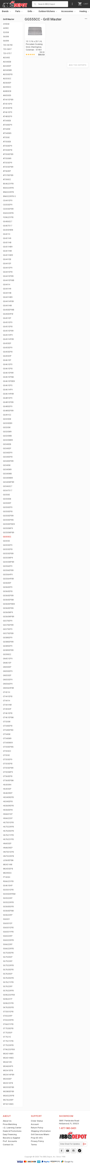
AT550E (6, 137)
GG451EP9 (7, 322)
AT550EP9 (7, 146)
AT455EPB (7, 108)
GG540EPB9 (8, 461)
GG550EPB (7, 511)
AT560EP (7, 171)
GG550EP (7, 503)
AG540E (6, 58)
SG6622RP (7, 944)
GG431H (6, 234)
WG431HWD (8, 1058)
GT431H (6, 692)
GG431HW (7, 251)
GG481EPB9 (8, 402)
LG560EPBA (8, 860)
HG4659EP (7, 793)
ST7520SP (7, 1033)
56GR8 (6, 36)
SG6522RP (7, 936)
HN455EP (7, 843)
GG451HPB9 (8, 339)
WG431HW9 (8, 1054)
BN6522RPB (8, 192)
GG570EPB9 (8, 625)
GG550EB (7, 499)
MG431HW (7, 864)
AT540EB (7, 121)
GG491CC (7, 415)
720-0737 (7, 53)
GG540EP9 (7, 453)
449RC (6, 28)
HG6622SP (8, 818)
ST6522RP (7, 1016)
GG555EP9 (7, 545)
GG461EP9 (7, 364)
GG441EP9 (7, 268)
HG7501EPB (8, 822)
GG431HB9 (7, 247)
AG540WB (7, 70)
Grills (32, 11)
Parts (19, 11)
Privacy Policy (37, 1141)
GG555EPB (7, 549)
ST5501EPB (8, 1012)
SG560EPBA (8, 911)
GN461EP (7, 663)
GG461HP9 (8, 390)
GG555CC (7, 537)
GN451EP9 (7, 659)
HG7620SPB (8, 831)
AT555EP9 (7, 163)
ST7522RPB (8, 1045)
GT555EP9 (7, 759)
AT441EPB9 (8, 100)
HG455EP (7, 789)
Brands (7, 11)
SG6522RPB (8, 940)
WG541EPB (8, 1070)
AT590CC (7, 179)
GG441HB (7, 293)
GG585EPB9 (8, 650)
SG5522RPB (8, 902)
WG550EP (7, 1079)
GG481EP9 (7, 398)
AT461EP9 (7, 112)
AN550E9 (7, 95)
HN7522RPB (8, 856)
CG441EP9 (7, 200)
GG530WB (7, 436)
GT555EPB (7, 764)
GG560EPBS (8, 608)
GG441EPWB (8, 280)
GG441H (6, 284)
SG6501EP (7, 923)
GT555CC (7, 751)
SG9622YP (7, 999)
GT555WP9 (8, 772)
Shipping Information (41, 1131)
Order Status (37, 1121)
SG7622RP (7, 986)
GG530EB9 (7, 423)
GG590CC (7, 654)
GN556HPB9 (8, 688)
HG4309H (7, 785)
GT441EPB (7, 696)
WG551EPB (8, 1083)
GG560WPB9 (8, 616)
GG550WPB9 (8, 532)
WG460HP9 (8, 1066)
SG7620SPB (8, 978)
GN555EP (7, 675)
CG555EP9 (7, 205)
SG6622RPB (8, 949)
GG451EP (7, 318)
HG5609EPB (8, 806)
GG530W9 (7, 432)
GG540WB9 (8, 478)
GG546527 (7, 486)
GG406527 (7, 221)
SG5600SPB (8, 906)
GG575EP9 (7, 629)
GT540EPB (7, 726)
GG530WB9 (8, 440)
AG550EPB (7, 74)
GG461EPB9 (8, 373)
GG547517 (7, 490)
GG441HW (7, 305)
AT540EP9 (7, 125)
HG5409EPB (8, 797)
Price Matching (10, 1124)
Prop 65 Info (37, 1138)
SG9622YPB (8, 1003)
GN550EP (7, 667)
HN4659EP (8, 848)
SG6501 (6, 919)
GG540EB (7, 444)
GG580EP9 (7, 637)
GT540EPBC (8, 730)
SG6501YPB (8, 932)
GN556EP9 (7, 684)
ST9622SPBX (9, 1049)
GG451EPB (7, 326)
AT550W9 (7, 158)
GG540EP (7, 448)
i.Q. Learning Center (12, 1127)
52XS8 (6, 32)
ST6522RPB (8, 1020)
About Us (7, 1121)
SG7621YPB (8, 982)
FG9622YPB (8, 217)
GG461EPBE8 (9, 381)
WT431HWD (8, 1104)
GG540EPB (7, 457)
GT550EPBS (8, 747)
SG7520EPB (8, 953)
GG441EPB (7, 272)
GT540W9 (7, 738)
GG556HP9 (8, 574)
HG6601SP (8, 814)
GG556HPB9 (8, 579)
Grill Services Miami (40, 1134)
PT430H (6, 877)
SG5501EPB (8, 890)
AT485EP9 (7, 116)
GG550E (6, 495)
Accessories (69, 11)
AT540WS (7, 133)
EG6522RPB (8, 213)
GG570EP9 (7, 621)
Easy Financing (10, 1134)
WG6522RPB (8, 1096)
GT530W (6, 722)
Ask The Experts (77, 65)
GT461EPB (7, 713)
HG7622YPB (8, 839)
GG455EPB (7, 352)
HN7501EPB (8, 852)
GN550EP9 (7, 671)
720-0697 (7, 49)
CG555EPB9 (8, 209)
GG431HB (7, 242)
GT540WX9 (8, 743)
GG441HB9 (7, 297)
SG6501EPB (8, 927)
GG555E (6, 541)
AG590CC (7, 87)
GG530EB (7, 419)
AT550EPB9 (8, 154)
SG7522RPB (8, 965)
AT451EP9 (7, 104)
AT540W (6, 129)
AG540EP (7, 66)
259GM (6, 24)
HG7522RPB (8, 827)
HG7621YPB (8, 835)
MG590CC (7, 873)
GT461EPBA (8, 717)
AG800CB (7, 91)
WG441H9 (7, 1062)
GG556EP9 (7, 566)
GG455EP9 (7, 347)
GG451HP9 (8, 335)
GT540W (6, 734)
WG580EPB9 (8, 1091)
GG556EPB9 (8, 570)
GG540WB (7, 474)
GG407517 (7, 226)
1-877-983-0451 (68, 1128)
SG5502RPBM (9, 894)
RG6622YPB (8, 881)
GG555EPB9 (8, 553)
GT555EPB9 (8, 768)
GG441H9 (7, 289)
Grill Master (8, 19)
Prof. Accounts (10, 1141)
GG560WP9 (8, 612)
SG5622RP (7, 915)
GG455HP (7, 356)
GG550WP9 (8, 528)
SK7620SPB (8, 1007)
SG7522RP (7, 961)
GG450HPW (8, 314)
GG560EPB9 (8, 595)
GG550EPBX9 (9, 524)
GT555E (6, 755)
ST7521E (7, 1037)
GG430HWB (8, 230)
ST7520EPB (8, 1028)
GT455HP (7, 709)
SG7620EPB (8, 970)
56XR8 (6, 41)
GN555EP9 (7, 680)
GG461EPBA (8, 377)
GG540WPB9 (8, 482)
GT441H (6, 701)
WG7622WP (8, 1100)
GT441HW (7, 705)
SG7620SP (7, 974)
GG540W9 (7, 469)
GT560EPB (7, 776)
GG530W (6, 427)
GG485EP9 (7, 406)
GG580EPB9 (8, 642)
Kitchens (48, 11)
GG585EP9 (7, 646)
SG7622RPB (8, 991)
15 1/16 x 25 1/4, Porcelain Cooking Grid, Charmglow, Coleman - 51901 (34, 45)
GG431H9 (7, 238)
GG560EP (7, 583)
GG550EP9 (7, 507)
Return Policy (37, 1127)
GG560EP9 (7, 587)
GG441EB (7, 259)
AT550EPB (7, 150)
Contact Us (8, 1144)
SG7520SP (7, 957)
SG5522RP (7, 898)
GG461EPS (7, 385)
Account (35, 1124)
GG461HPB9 (8, 394)
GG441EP (7, 263)
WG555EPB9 (8, 1087)
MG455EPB (8, 869)
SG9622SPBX (9, 995)
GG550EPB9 (8, 516)
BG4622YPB (8, 184)
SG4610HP (8, 885)
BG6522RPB (8, 188)
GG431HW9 (8, 255)
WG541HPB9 (8, 1075)
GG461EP (7, 360)
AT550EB (7, 142)
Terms (34, 1144)
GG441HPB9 (8, 301)
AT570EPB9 (8, 175)
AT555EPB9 (8, 167)
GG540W (6, 465)
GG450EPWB (8, 310)
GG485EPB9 (8, 411)
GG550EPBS (8, 520)
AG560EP (7, 83)
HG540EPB (8, 801)
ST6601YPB (8, 1024)
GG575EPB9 (8, 633)
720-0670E (8, 45)
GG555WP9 (8, 558)
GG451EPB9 (8, 331)
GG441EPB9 (8, 276)
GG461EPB (7, 369)
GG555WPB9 (8, 562)
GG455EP (7, 343)
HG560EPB (8, 810)
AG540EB (7, 62)
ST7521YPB (8, 1041)
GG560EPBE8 (9, 604)
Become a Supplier (11, 1138)
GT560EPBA (8, 780)
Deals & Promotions (12, 1131)
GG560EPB (7, 591)
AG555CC (7, 79)
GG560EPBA (8, 600)
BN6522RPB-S (9, 196)
